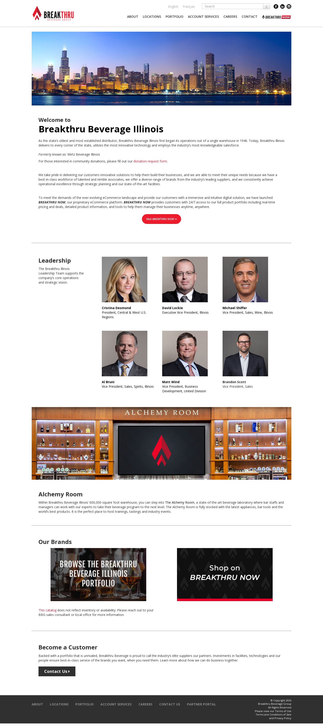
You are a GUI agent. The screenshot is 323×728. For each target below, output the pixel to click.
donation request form (150, 161)
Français (189, 6)
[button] (133, 17)
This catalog (47, 610)
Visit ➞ (161, 219)
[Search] (232, 6)
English (173, 6)
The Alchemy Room (179, 502)
